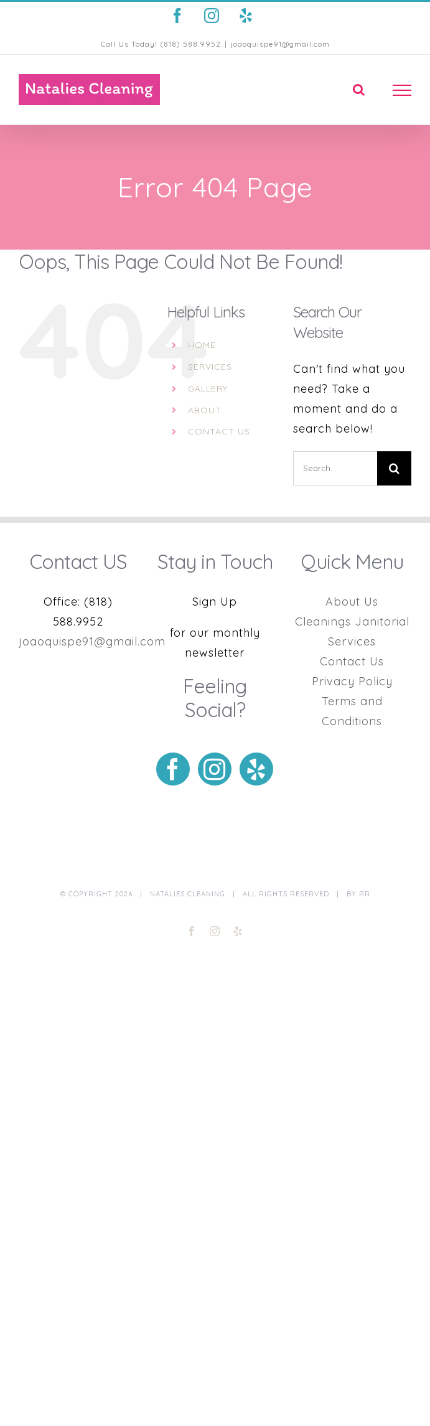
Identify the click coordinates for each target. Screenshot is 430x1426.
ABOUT (205, 410)
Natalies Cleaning (187, 893)
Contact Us (352, 661)
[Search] (394, 468)
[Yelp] (256, 769)
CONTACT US (219, 431)
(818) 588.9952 (190, 44)
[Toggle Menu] (402, 90)
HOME (202, 344)
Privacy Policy (352, 681)
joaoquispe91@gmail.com (280, 44)
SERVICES (210, 366)
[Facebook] (173, 769)
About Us (351, 601)
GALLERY (208, 388)
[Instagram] (214, 769)
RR (364, 893)
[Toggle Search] (359, 89)
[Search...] (335, 468)
